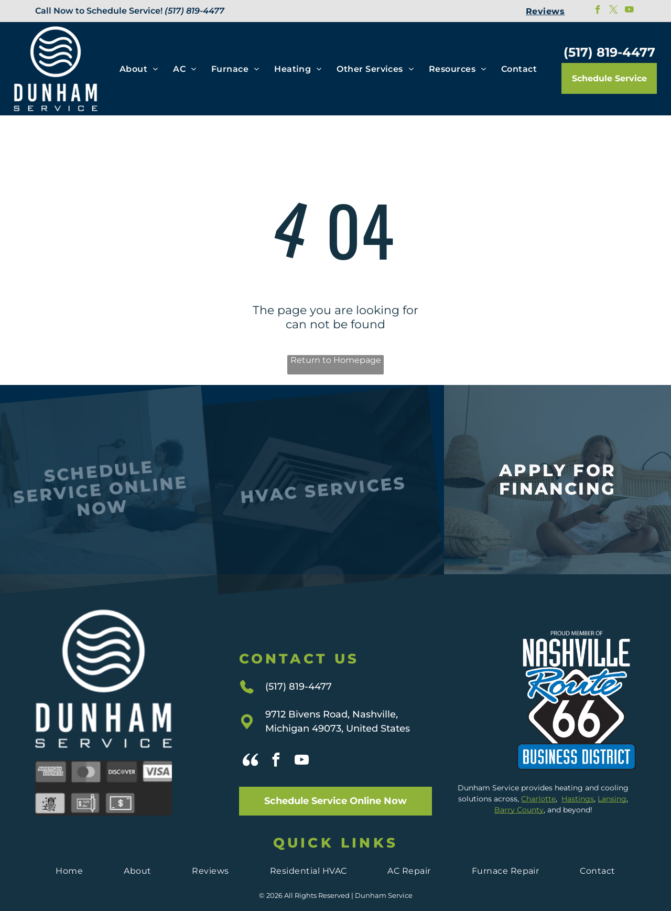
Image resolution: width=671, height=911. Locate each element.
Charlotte (538, 776)
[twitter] (613, 11)
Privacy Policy (335, 896)
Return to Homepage (335, 360)
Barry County (519, 787)
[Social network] (250, 739)
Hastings (577, 776)
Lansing (612, 776)
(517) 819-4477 (194, 11)
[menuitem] (545, 11)
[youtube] (629, 11)
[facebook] (597, 11)
